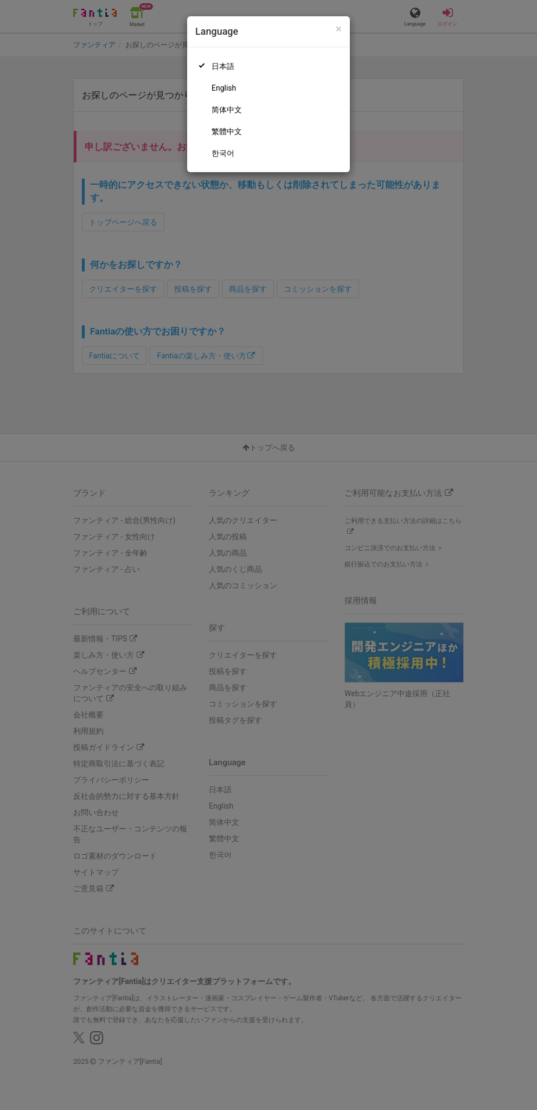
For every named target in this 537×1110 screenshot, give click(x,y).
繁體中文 (227, 131)
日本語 (223, 66)
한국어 (223, 153)
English (224, 88)
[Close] (339, 29)
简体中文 (227, 109)
